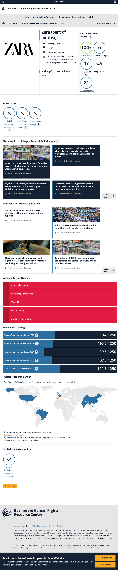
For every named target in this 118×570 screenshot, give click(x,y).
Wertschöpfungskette (22, 294)
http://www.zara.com (55, 52)
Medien (34, 525)
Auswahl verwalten (105, 564)
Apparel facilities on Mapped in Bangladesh (9, 472)
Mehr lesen (109, 196)
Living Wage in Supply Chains (22, 124)
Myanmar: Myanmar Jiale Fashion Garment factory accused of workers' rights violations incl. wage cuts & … (26, 186)
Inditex (44, 75)
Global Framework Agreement (9, 124)
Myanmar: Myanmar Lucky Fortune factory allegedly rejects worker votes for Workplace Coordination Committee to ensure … (76, 152)
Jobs (28, 525)
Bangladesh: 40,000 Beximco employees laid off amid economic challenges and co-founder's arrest (76, 260)
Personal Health (18, 311)
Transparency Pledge (35, 122)
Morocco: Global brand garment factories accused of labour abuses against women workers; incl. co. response (26, 166)
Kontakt (60, 525)
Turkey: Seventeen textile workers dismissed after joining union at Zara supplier (24, 213)
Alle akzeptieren (105, 558)
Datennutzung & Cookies (47, 525)
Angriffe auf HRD (86, 73)
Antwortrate (86, 55)
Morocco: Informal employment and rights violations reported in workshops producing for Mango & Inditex (25, 260)
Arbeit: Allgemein (19, 285)
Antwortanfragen (100, 55)
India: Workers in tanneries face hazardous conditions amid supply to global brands (76, 227)
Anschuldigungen (87, 90)
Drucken (10, 486)
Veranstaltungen (20, 525)
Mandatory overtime (21, 319)
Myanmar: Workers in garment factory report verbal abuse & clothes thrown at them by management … (75, 186)
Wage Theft (17, 302)
